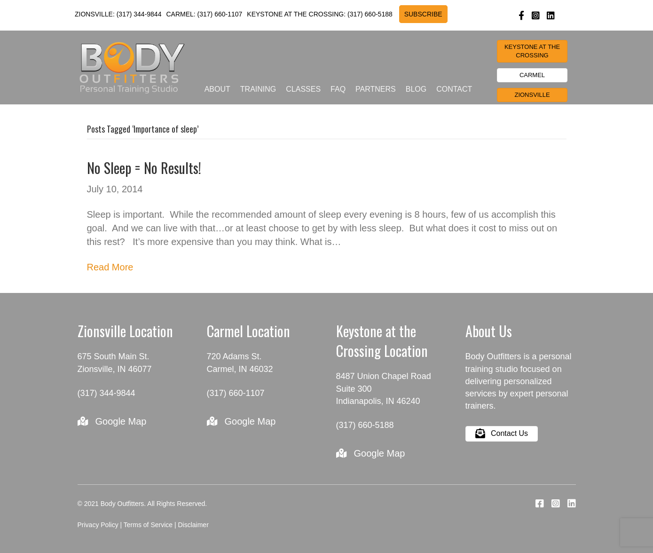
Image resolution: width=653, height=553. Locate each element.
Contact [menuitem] (454, 89)
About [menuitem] (217, 89)
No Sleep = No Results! (144, 167)
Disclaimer (193, 525)
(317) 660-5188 (370, 14)
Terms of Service (148, 525)
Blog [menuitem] (416, 89)
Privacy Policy (98, 525)
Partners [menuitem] (375, 89)
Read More (110, 267)
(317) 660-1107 (220, 14)
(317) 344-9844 (139, 14)
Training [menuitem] (258, 89)
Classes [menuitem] (303, 89)
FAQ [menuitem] (338, 89)
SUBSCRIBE (423, 14)
